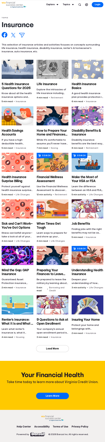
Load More (52, 348)
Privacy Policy (80, 426)
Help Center (24, 426)
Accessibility (41, 426)
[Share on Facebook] (5, 35)
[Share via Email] (22, 35)
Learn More (52, 396)
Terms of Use (60, 426)
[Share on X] (13, 35)
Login (97, 4)
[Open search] (79, 4)
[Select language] (86, 4)
